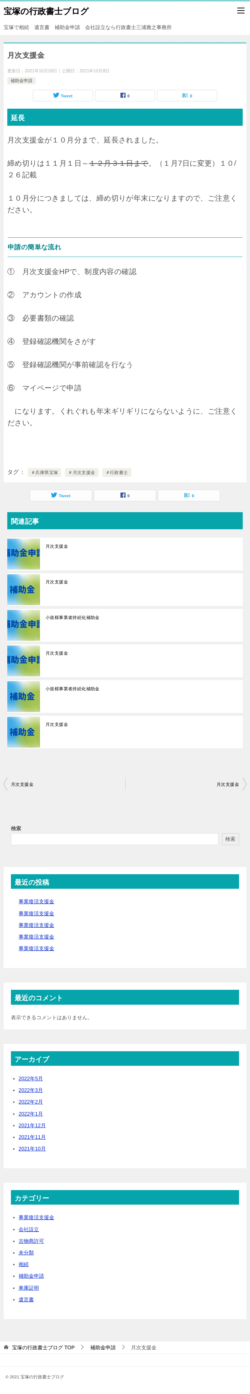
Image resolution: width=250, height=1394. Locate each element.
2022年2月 (31, 1102)
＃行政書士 (117, 472)
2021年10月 (32, 1149)
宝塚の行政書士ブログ (46, 10)
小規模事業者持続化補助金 (72, 617)
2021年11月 (32, 1137)
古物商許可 (31, 1241)
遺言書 (26, 1299)
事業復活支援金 (36, 901)
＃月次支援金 (81, 472)
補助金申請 (21, 80)
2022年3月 (31, 1090)
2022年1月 (31, 1114)
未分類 (26, 1253)
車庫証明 (29, 1288)
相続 (24, 1264)
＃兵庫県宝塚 (44, 472)
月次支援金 (56, 546)
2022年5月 (31, 1078)
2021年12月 (32, 1125)
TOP (43, 1347)
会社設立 (29, 1229)
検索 (16, 828)
